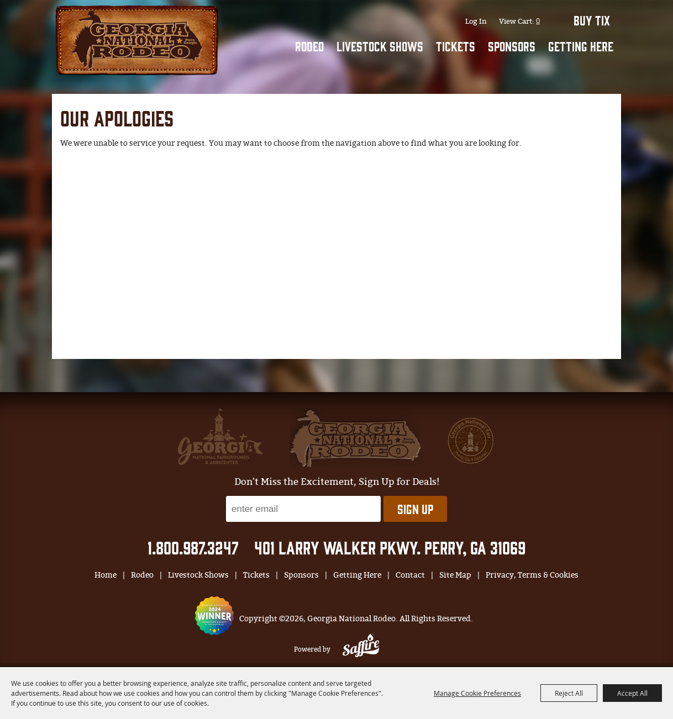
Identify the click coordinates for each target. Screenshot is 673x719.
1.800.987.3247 (193, 547)
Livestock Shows (380, 46)
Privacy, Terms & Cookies (532, 575)
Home (105, 575)
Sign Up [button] (415, 508)
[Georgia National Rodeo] (137, 39)
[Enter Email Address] (303, 509)
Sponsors (511, 46)
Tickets (455, 46)
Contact (410, 575)
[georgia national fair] (355, 438)
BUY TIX (592, 20)
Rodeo (309, 46)
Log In (476, 21)
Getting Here (580, 46)
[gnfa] (220, 437)
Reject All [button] (569, 693)
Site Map (455, 575)
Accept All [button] (632, 693)
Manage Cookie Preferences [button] (477, 693)
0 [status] (538, 20)
